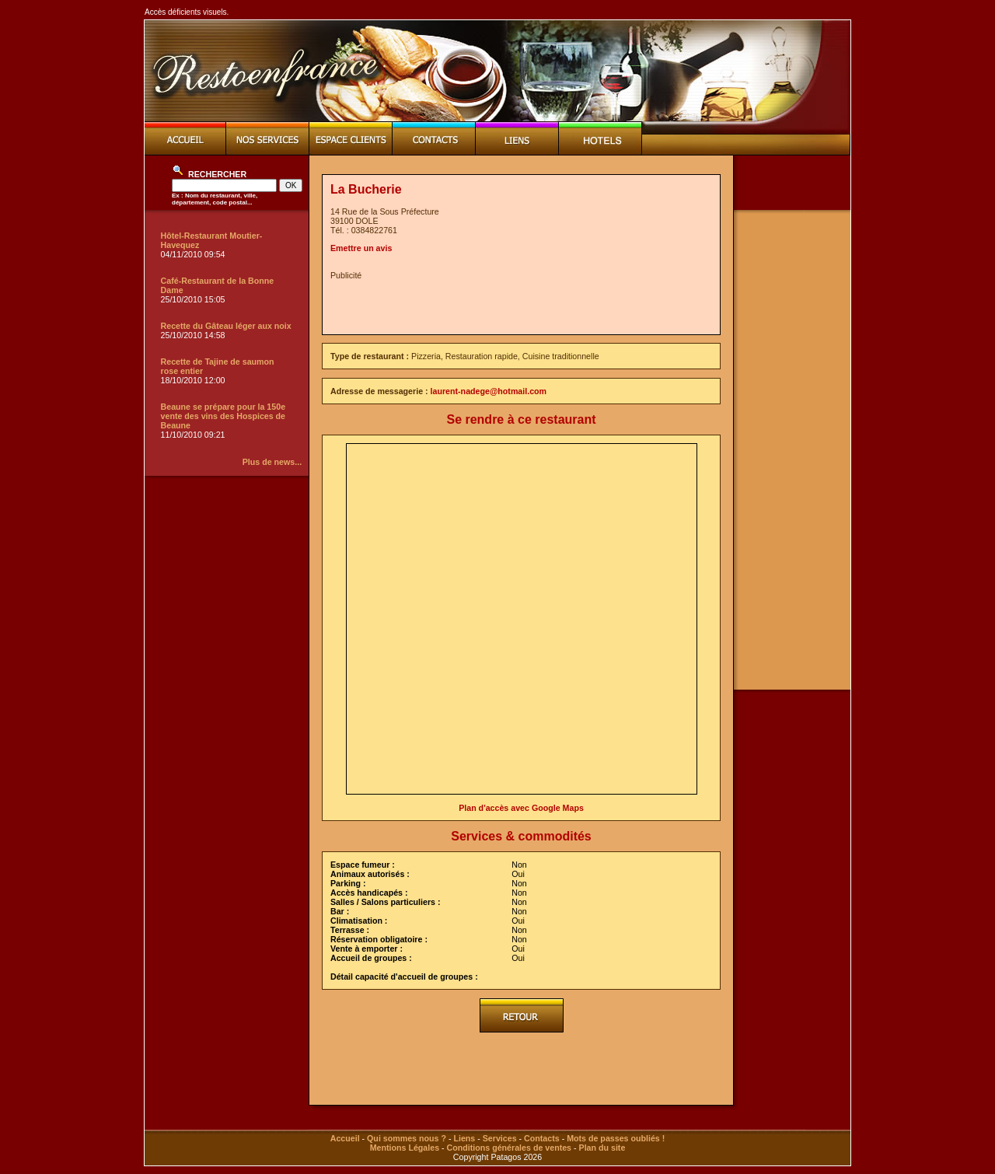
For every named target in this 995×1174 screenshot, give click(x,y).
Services (500, 1138)
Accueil (345, 1138)
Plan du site (602, 1147)
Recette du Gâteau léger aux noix (226, 325)
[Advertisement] (512, 303)
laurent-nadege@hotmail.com (489, 391)
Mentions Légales (404, 1147)
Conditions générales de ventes (509, 1147)
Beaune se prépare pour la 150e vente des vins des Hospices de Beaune (223, 416)
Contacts (542, 1138)
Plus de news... (272, 461)
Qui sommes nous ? (406, 1138)
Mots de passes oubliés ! (616, 1138)
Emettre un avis (361, 248)
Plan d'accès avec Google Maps (521, 807)
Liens (464, 1138)
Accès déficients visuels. (187, 12)
